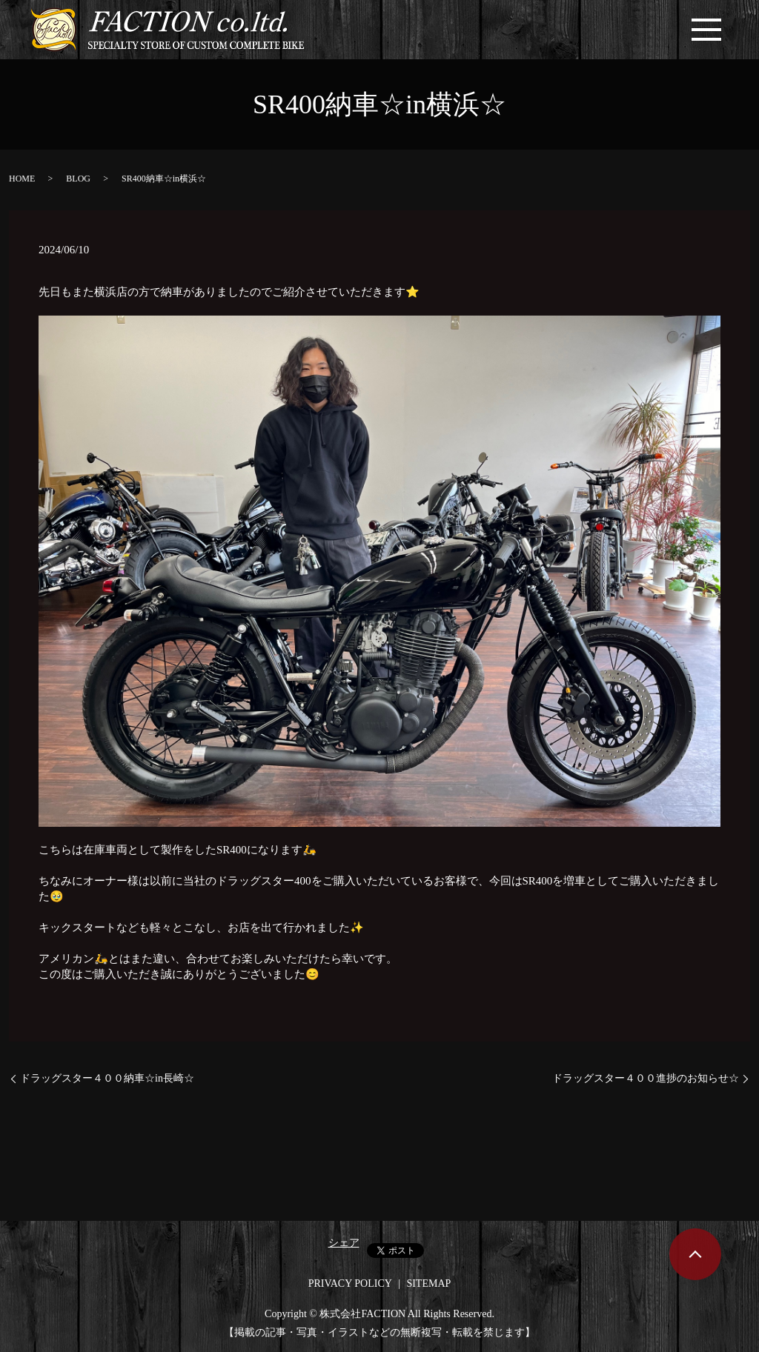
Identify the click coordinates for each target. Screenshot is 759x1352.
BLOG (78, 178)
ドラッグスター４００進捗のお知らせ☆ (645, 1078)
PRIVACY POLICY (350, 1283)
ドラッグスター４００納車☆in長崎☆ (107, 1078)
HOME (22, 178)
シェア (343, 1242)
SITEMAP (428, 1283)
